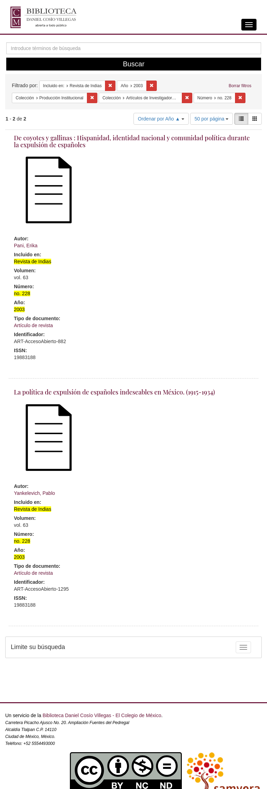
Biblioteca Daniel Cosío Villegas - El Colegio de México (101, 715)
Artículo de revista (33, 325)
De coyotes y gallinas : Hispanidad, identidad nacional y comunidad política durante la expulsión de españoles (132, 141)
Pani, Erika (26, 245)
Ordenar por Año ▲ (161, 119)
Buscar (133, 64)
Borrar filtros (240, 85)
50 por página (212, 119)
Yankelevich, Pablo (34, 493)
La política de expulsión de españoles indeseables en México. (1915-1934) (114, 392)
